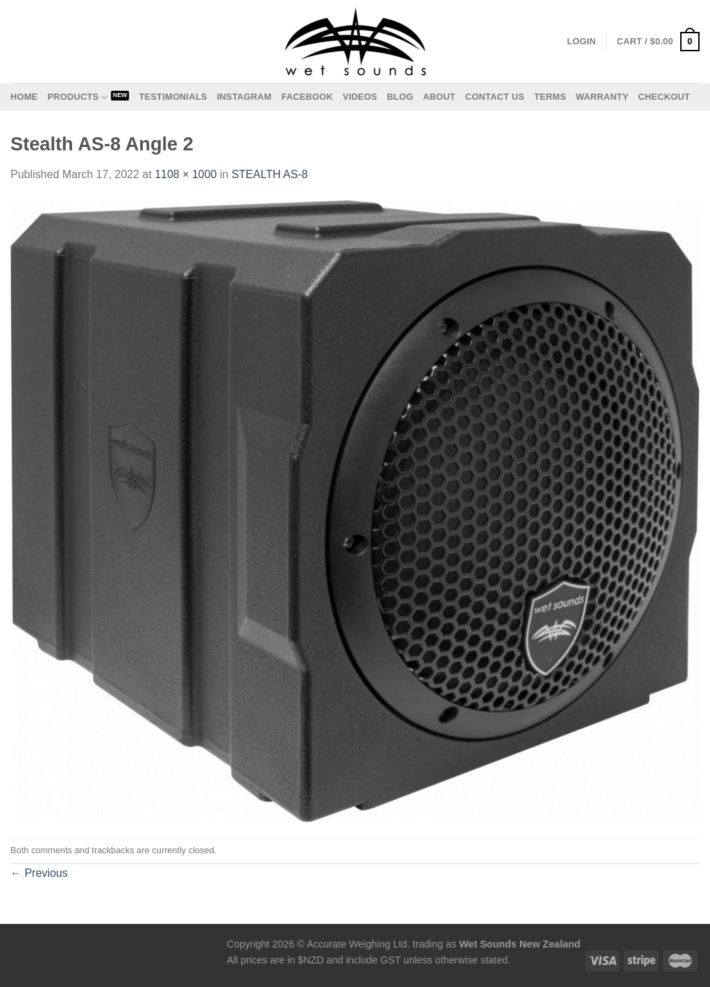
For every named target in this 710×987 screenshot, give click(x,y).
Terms (550, 96)
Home (23, 96)
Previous (39, 873)
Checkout (664, 96)
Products (77, 97)
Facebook (308, 96)
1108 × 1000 (185, 174)
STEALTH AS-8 (270, 174)
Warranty (601, 96)
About (439, 96)
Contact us (495, 96)
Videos (360, 96)
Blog (400, 96)
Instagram (244, 96)
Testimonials (173, 96)
